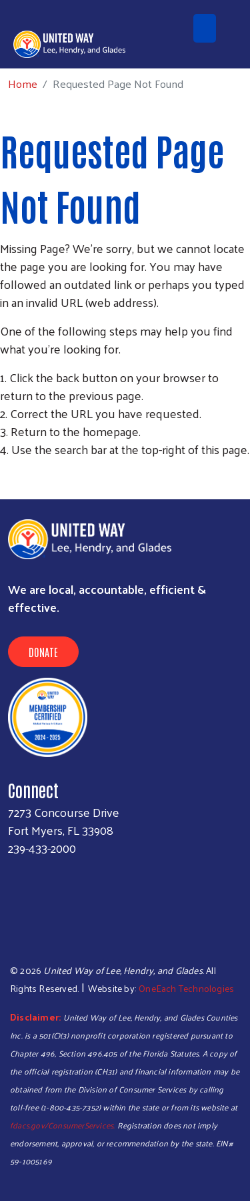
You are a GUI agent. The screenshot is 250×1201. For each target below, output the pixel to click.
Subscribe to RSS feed (5, 474)
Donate (43, 651)
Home (22, 83)
